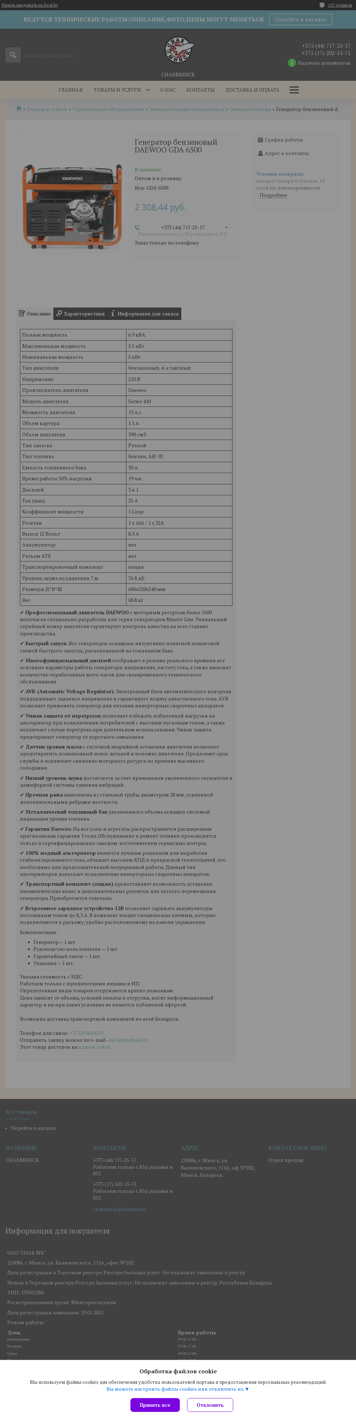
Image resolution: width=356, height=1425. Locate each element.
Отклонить (210, 1405)
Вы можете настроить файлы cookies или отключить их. (175, 1389)
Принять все (155, 1405)
